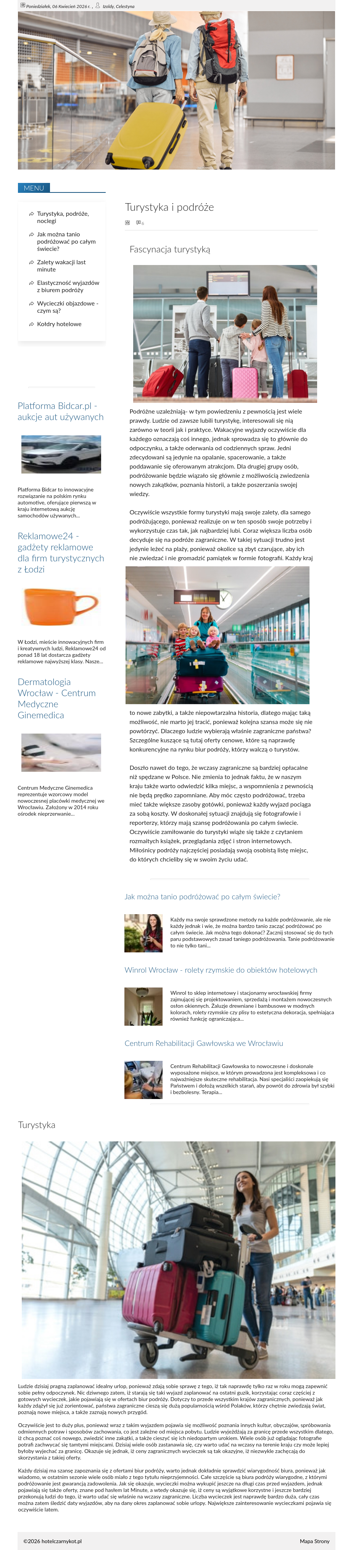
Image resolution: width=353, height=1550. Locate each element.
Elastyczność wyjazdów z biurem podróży (68, 286)
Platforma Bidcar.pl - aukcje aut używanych (61, 411)
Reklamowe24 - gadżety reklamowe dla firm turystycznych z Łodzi (61, 552)
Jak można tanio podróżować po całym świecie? (202, 896)
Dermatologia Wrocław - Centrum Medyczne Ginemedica (57, 698)
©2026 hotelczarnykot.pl (52, 1541)
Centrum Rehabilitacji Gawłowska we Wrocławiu (203, 1042)
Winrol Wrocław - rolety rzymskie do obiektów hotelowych (220, 969)
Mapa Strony (315, 1541)
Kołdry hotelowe (59, 323)
